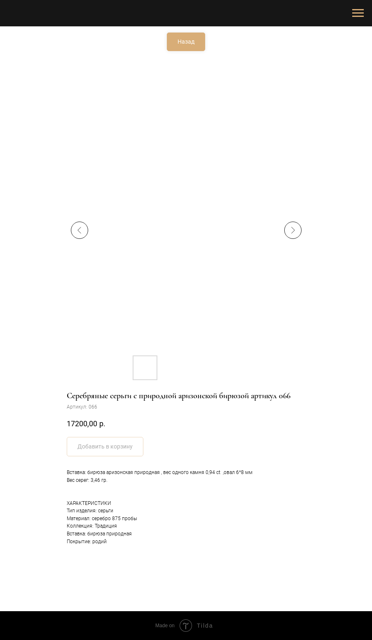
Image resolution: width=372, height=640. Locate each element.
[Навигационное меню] (358, 13)
